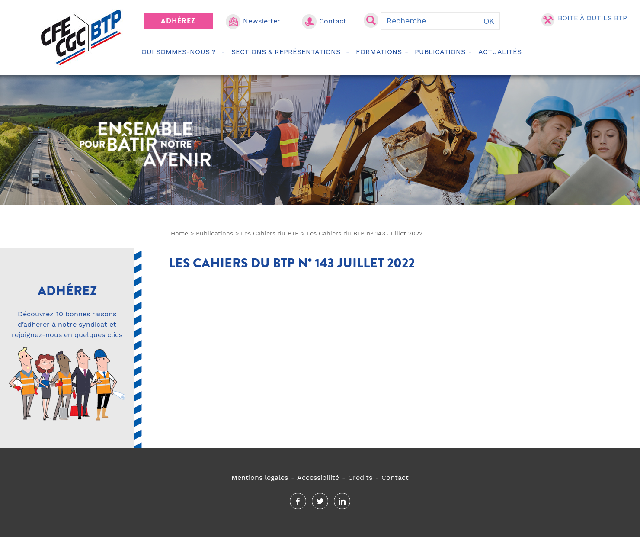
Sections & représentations (287, 52)
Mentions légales (259, 477)
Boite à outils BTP (592, 18)
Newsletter (261, 21)
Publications (440, 52)
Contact (332, 21)
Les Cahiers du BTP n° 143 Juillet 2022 (292, 263)
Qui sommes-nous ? (179, 52)
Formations (379, 52)
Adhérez (178, 21)
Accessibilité (318, 477)
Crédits (360, 477)
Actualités (501, 52)
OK (488, 21)
